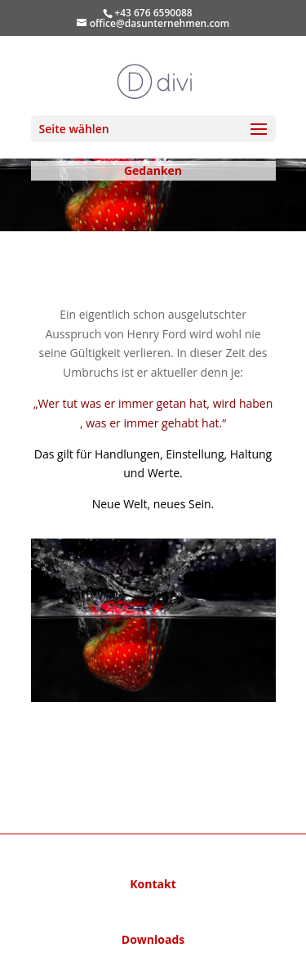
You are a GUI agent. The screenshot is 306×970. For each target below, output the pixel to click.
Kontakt (152, 884)
